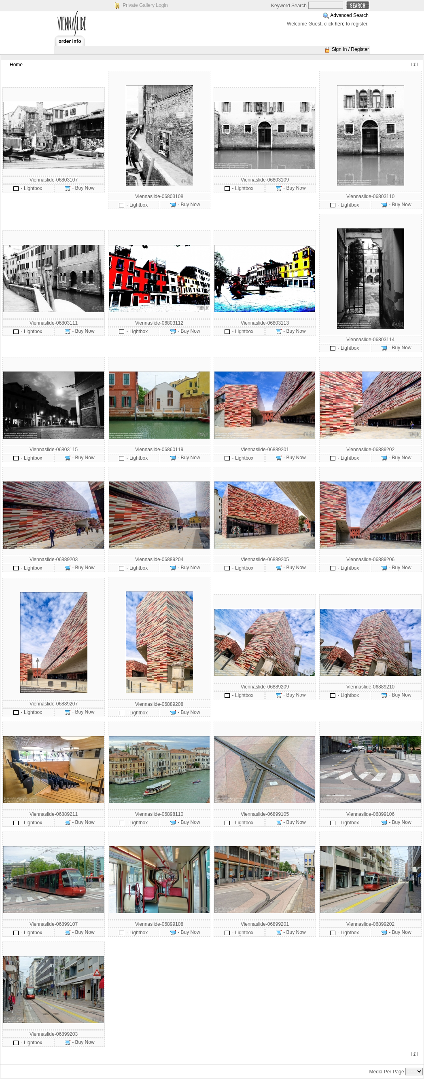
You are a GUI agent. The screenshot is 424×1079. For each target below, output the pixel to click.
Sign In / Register (350, 49)
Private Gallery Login (145, 5)
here (340, 24)
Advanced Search (349, 15)
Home (16, 65)
